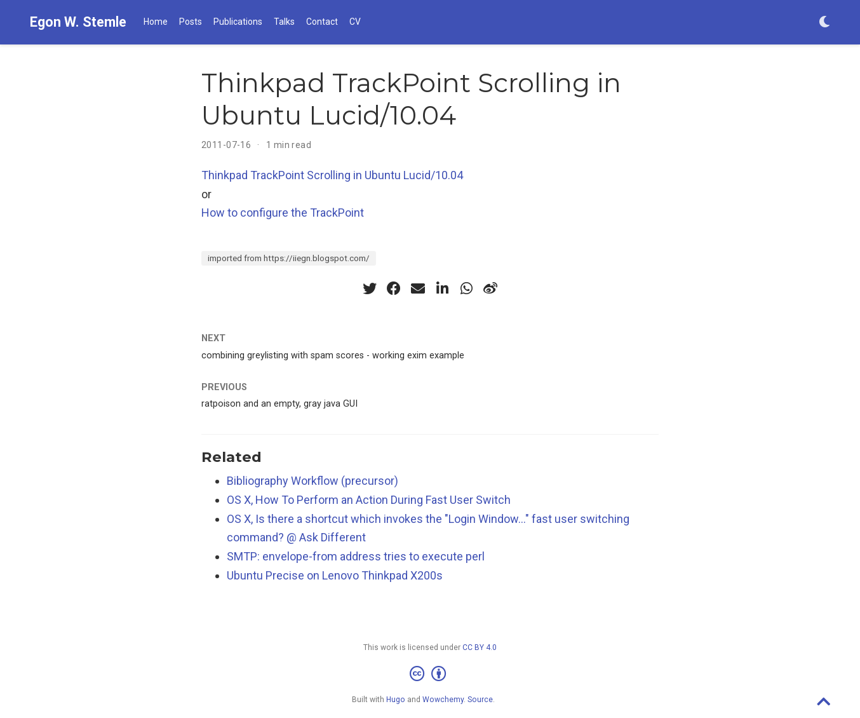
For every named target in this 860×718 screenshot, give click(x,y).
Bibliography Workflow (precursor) (312, 480)
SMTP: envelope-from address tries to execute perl (356, 556)
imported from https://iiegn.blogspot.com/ (289, 258)
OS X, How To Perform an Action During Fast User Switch (369, 499)
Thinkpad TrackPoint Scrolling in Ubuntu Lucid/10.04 (332, 175)
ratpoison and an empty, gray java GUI (279, 403)
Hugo (395, 699)
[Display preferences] (824, 22)
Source (480, 699)
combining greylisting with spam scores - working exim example (332, 355)
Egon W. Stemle (78, 22)
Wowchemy (443, 699)
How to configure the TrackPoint (282, 212)
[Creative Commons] (430, 674)
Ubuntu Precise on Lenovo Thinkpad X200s (335, 575)
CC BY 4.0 (479, 647)
